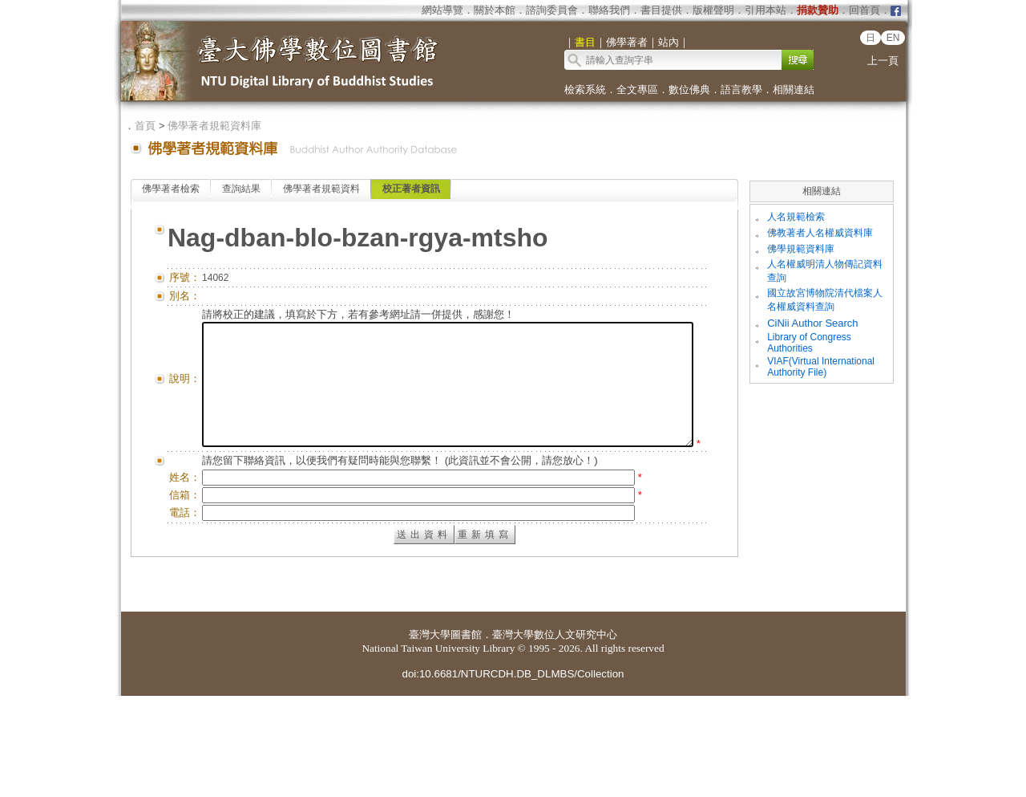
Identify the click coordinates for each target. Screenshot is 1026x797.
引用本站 (765, 10)
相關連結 (793, 89)
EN (893, 37)
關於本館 (494, 10)
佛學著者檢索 (171, 188)
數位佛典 (689, 89)
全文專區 (637, 89)
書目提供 (661, 10)
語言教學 (741, 89)
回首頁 (864, 10)
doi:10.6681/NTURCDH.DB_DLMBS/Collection (513, 775)
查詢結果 (241, 188)
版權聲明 (713, 10)
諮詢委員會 (552, 10)
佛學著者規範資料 (321, 188)
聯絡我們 (609, 10)
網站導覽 (442, 10)
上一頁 (883, 61)
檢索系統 (585, 89)
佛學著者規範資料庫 (214, 126)
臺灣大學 (429, 736)
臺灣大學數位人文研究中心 (554, 736)
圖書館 (466, 736)
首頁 (145, 126)
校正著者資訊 (411, 188)
